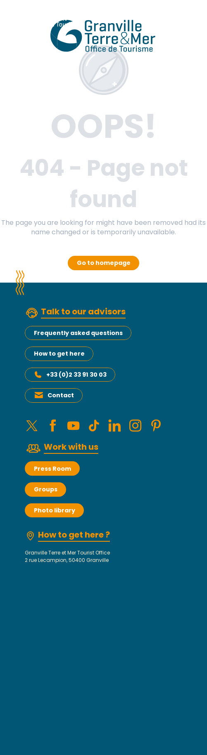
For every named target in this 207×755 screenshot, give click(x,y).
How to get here (59, 353)
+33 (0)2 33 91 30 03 (76, 374)
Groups (45, 489)
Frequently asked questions (78, 333)
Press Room (52, 469)
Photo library (54, 510)
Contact (61, 395)
